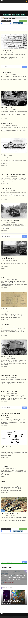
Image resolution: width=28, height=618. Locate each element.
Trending (22, 14)
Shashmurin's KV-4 (7, 50)
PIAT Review (5, 466)
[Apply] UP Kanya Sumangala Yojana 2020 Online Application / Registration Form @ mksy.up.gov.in (14, 577)
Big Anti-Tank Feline (7, 447)
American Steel (6, 72)
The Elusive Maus (6, 155)
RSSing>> (5, 14)
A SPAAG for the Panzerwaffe (10, 220)
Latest (9, 14)
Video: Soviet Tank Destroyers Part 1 (13, 174)
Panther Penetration (7, 309)
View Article (4, 61)
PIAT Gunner (5, 482)
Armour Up (4, 277)
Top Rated (18, 14)
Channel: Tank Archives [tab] (9, 18)
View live (21, 23)
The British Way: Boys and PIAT (11, 513)
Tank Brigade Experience (9, 391)
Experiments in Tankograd (9, 375)
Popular (13, 14)
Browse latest (15, 23)
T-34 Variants (5, 325)
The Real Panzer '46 (7, 258)
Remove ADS (23, 20)
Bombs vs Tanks (6, 188)
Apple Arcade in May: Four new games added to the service (12, 600)
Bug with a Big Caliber (8, 356)
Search (24, 66)
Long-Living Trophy (7, 107)
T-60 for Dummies (6, 123)
